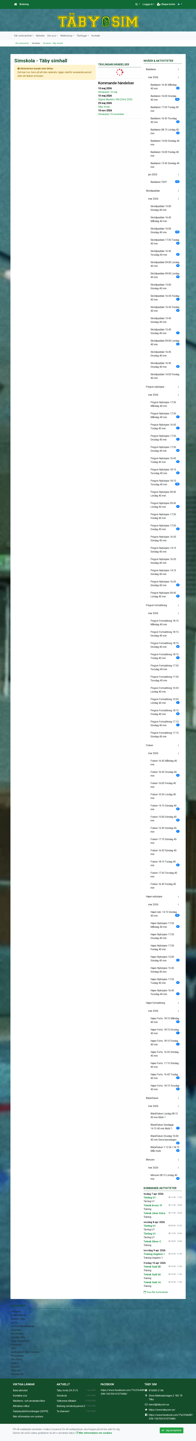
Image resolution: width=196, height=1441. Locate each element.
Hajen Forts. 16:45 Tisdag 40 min (165, 1076)
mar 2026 (153, 77)
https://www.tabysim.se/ (162, 1409)
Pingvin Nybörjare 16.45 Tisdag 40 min (165, 426)
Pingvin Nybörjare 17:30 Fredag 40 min (163, 516)
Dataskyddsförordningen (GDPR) (30, 1411)
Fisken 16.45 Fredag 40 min (163, 886)
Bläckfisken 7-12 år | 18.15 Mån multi (165, 1149)
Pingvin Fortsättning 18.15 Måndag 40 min (164, 622)
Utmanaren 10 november (111, 114)
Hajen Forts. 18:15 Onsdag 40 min (165, 1031)
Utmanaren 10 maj (107, 92)
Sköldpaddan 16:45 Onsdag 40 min (160, 354)
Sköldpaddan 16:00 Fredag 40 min (164, 376)
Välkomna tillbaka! (66, 1400)
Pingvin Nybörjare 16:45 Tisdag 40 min (165, 460)
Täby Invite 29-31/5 (67, 1390)
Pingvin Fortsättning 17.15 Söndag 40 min (165, 723)
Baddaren (151, 69)
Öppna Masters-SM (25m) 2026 (115, 99)
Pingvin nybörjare (155, 386)
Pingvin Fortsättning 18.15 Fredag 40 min (165, 712)
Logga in (148, 4)
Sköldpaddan (153, 190)
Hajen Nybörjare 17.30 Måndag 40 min (165, 925)
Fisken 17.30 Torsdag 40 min (163, 874)
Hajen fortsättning (155, 1002)
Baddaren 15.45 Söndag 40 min (164, 165)
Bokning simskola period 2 (71, 1406)
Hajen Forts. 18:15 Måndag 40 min (165, 1020)
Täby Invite (104, 106)
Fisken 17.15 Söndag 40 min (163, 841)
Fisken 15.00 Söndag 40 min (165, 818)
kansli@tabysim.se (159, 1404)
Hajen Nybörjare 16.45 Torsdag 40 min (165, 992)
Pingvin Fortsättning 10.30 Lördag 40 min (164, 690)
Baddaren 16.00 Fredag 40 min (164, 154)
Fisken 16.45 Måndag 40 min (163, 762)
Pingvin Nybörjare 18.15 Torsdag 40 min (165, 471)
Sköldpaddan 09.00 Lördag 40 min (165, 264)
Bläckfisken (152, 1098)
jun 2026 (152, 174)
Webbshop (66, 35)
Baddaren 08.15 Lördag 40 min (165, 131)
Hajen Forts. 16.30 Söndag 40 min (164, 1054)
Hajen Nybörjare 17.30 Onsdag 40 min (162, 936)
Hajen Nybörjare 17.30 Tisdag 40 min (165, 981)
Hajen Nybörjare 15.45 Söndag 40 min (162, 970)
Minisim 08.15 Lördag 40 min (165, 1177)
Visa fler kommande (156, 1292)
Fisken (149, 745)
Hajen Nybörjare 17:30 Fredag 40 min (162, 947)
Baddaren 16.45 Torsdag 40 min (165, 120)
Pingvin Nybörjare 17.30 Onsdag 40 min (165, 437)
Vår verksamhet (23, 35)
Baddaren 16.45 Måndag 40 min (165, 86)
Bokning (24, 4)
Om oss (51, 35)
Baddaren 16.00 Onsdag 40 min (165, 98)
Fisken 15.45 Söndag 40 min (165, 830)
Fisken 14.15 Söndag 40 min (165, 807)
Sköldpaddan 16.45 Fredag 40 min (165, 297)
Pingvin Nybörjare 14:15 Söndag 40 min (163, 550)
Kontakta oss (20, 1395)
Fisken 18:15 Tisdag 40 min (165, 863)
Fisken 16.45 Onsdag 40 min (165, 774)
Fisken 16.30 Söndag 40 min (163, 852)
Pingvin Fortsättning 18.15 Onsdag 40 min (164, 634)
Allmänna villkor (21, 1406)
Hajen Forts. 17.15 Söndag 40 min (164, 1065)
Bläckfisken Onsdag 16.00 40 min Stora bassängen (165, 1139)
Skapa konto (166, 4)
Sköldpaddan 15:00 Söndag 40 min (160, 208)
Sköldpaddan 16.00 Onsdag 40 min (165, 230)
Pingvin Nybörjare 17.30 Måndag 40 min (163, 404)
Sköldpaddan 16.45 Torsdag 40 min (165, 253)
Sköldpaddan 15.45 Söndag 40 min (160, 320)
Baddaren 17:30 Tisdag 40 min (164, 109)
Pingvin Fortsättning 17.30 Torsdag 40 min (164, 667)
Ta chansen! (63, 1411)
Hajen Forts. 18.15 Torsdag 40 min (165, 1087)
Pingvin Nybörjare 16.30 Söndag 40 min (163, 538)
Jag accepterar (171, 1430)
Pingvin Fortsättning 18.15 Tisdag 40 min (165, 656)
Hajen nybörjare (154, 896)
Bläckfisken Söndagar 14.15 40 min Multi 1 (165, 1126)
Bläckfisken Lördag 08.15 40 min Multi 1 (164, 1115)
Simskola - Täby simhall (53, 43)
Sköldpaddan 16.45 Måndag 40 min (160, 219)
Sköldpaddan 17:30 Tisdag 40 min (165, 241)
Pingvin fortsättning (156, 605)
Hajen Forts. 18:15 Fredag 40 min (165, 1042)
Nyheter (40, 35)
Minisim (150, 1159)
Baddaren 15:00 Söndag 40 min (164, 142)
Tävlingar (82, 35)
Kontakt (95, 35)
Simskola (62, 1395)
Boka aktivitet (20, 1390)
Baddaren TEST (165, 181)
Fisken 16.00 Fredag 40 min (163, 785)
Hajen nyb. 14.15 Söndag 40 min (165, 914)
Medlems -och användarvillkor (29, 1400)
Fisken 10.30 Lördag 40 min (163, 796)
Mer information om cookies (28, 1416)
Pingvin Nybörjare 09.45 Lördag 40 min (163, 494)
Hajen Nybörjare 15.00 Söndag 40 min (165, 958)
